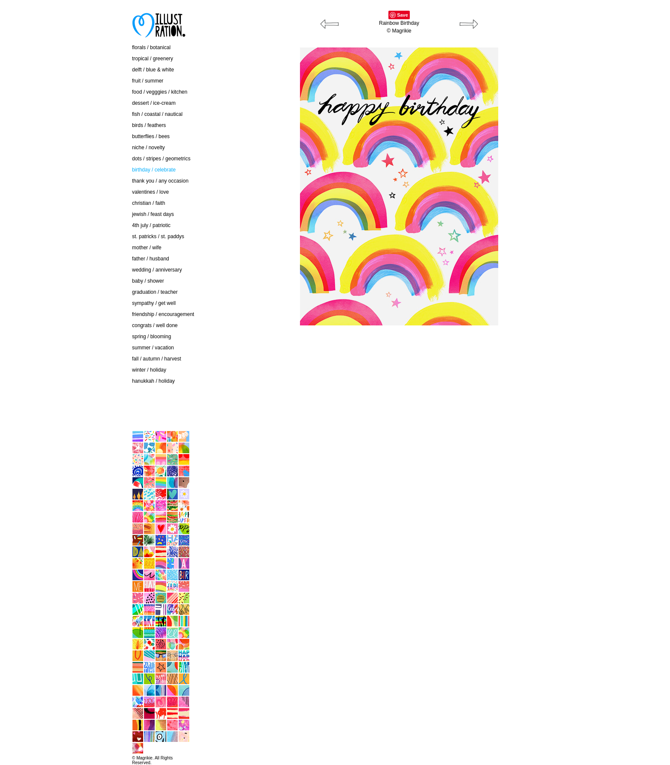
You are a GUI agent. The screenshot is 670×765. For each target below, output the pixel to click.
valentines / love (150, 192)
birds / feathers (149, 125)
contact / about (89, 395)
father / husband (150, 259)
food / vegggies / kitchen (159, 92)
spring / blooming (151, 337)
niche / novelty (148, 148)
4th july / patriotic (151, 225)
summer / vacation (153, 348)
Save (402, 15)
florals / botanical (151, 47)
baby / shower (148, 281)
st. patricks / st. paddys (158, 236)
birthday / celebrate (154, 170)
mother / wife (147, 248)
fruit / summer (147, 81)
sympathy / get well (154, 303)
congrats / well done (155, 325)
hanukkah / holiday (153, 381)
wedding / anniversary (157, 270)
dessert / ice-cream (154, 103)
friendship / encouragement (163, 314)
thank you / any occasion (160, 181)
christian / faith (148, 203)
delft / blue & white (153, 70)
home (78, 413)
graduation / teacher (155, 292)
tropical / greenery (152, 59)
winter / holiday (149, 370)
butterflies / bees (151, 136)
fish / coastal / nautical (157, 114)
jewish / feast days (153, 214)
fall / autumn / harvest (156, 359)
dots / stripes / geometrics (161, 159)
